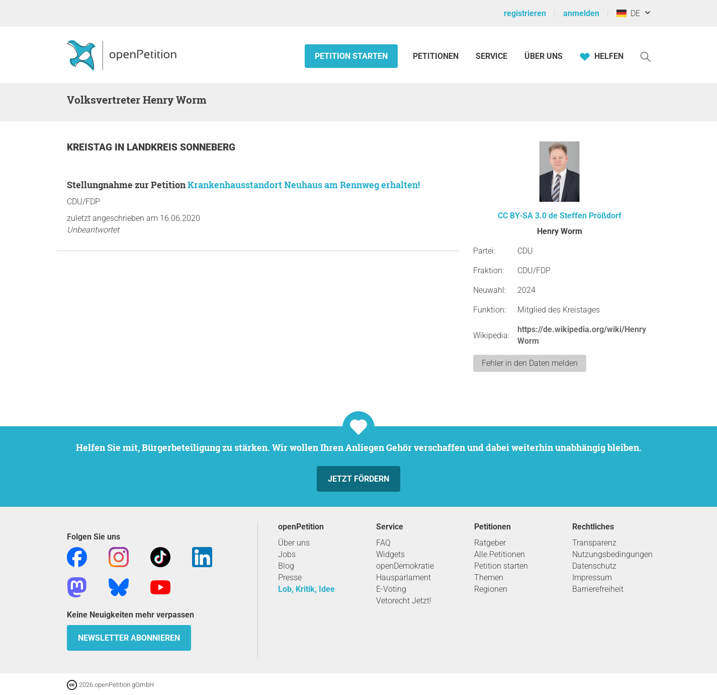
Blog (286, 566)
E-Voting (391, 589)
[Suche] (646, 56)
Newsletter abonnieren (129, 638)
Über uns (294, 543)
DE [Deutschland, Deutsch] (628, 13)
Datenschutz (594, 566)
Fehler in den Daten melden (530, 363)
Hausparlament (403, 577)
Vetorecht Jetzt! (403, 600)
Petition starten (351, 56)
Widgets (390, 554)
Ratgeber (490, 543)
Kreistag (91, 147)
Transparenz (594, 543)
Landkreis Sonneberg (181, 147)
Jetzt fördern (358, 479)
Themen (488, 577)
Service (491, 56)
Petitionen (437, 56)
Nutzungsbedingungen (612, 554)
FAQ (383, 543)
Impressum (592, 577)
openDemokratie (405, 566)
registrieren (525, 13)
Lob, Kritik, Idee (306, 589)
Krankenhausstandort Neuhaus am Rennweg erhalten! (304, 185)
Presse (290, 577)
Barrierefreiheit (597, 589)
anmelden (581, 13)
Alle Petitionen (499, 554)
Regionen (490, 589)
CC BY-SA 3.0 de (528, 215)
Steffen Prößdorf (590, 215)
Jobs (287, 554)
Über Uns (543, 56)
